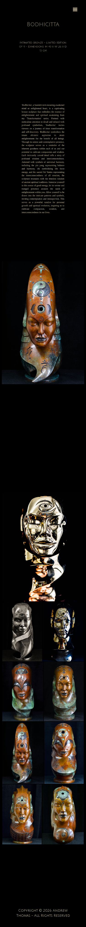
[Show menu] (75, 9)
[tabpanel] (43, 24)
